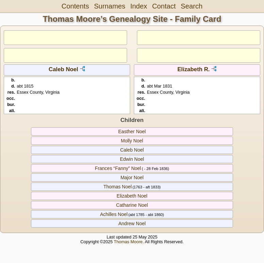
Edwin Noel (132, 159)
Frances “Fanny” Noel (118, 168)
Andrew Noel (131, 223)
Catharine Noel (132, 205)
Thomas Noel (117, 186)
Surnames (109, 6)
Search (192, 6)
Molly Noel (132, 140)
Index (138, 6)
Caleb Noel (63, 69)
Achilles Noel (114, 214)
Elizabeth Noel (132, 196)
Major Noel (132, 177)
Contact (163, 6)
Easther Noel (132, 131)
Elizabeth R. (193, 69)
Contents (75, 6)
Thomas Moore (128, 241)
